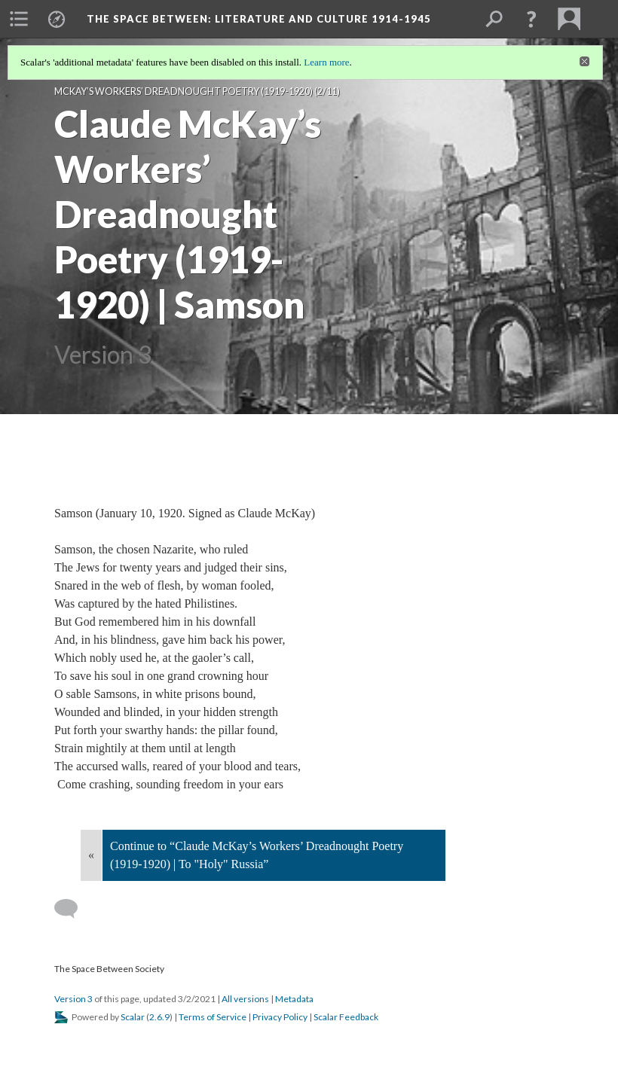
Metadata (294, 998)
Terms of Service (212, 1017)
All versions (245, 998)
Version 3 (73, 998)
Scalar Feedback (346, 1017)
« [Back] (91, 855)
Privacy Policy (279, 1017)
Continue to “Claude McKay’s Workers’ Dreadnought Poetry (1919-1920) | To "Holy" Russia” (256, 855)
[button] (531, 19)
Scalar (133, 1017)
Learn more (326, 62)
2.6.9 (159, 1017)
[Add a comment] (72, 909)
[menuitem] (19, 19)
